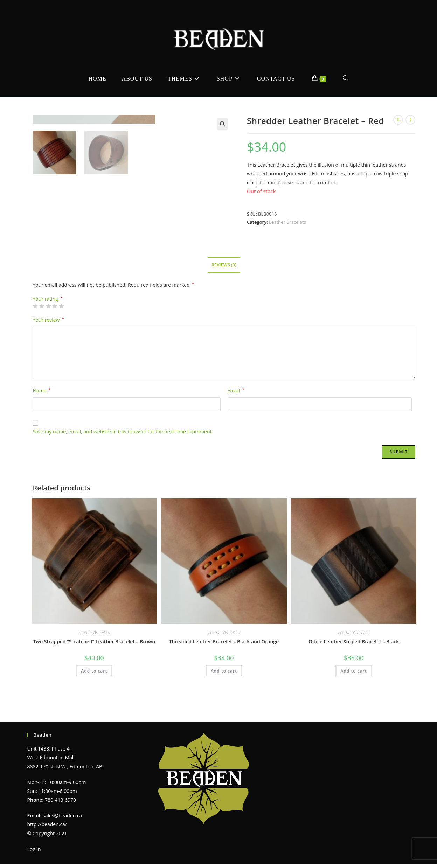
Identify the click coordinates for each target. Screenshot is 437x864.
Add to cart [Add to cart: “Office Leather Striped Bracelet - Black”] (354, 687)
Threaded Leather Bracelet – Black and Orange (224, 657)
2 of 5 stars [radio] (41, 322)
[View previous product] (398, 120)
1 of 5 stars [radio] (35, 322)
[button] (222, 124)
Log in (34, 848)
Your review (48, 336)
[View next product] (410, 120)
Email (236, 406)
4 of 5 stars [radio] (54, 322)
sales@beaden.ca (62, 815)
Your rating (47, 315)
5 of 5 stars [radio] (61, 322)
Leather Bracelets (287, 222)
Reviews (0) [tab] (223, 281)
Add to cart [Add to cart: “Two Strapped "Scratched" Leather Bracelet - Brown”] (94, 687)
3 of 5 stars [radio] (48, 322)
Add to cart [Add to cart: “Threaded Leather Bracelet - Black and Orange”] (224, 687)
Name (41, 406)
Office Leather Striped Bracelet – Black (353, 657)
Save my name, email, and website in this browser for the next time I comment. (123, 448)
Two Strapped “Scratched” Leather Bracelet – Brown (94, 657)
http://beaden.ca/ (47, 824)
